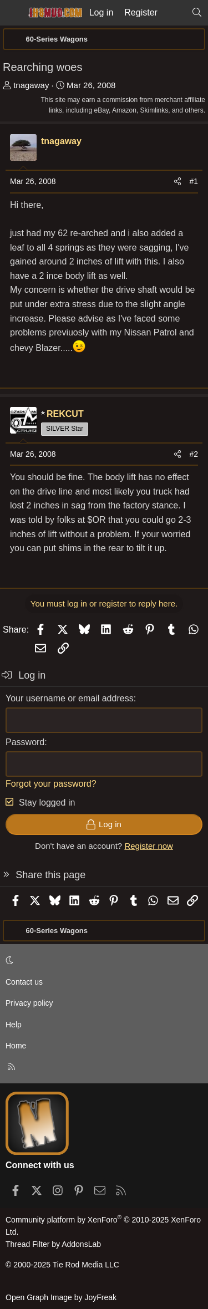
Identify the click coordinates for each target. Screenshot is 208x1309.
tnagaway (31, 85)
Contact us (24, 981)
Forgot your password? (51, 783)
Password (25, 742)
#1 (193, 181)
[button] (102, 960)
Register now (148, 845)
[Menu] (12, 13)
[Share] (177, 181)
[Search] (196, 13)
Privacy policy (29, 1003)
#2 (193, 454)
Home (16, 1045)
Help (14, 1024)
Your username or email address (70, 698)
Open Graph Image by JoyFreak (61, 1297)
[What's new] (174, 13)
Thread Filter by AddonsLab (53, 1244)
